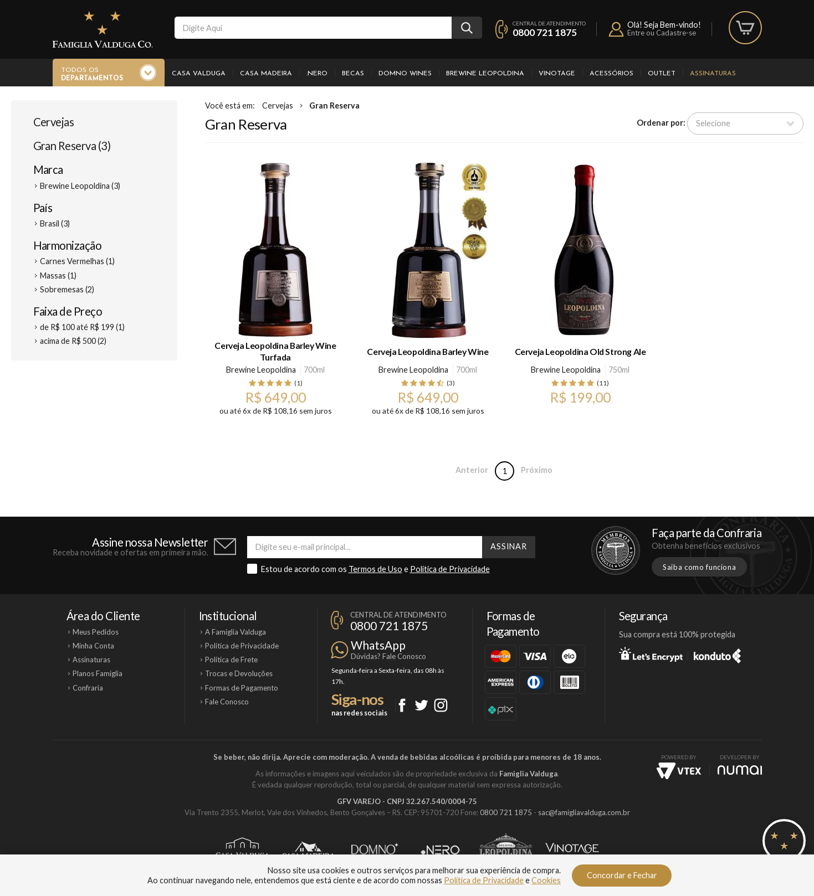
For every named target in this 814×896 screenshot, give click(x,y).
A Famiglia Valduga (235, 631)
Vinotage (557, 73)
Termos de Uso (375, 569)
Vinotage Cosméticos (572, 850)
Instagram (441, 705)
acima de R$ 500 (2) (73, 341)
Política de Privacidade (450, 569)
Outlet (661, 73)
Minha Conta (93, 645)
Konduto (717, 654)
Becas (353, 73)
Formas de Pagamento (241, 687)
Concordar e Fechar (622, 875)
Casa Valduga (199, 73)
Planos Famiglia (97, 673)
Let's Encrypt (651, 654)
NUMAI (740, 770)
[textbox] (313, 28)
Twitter (421, 705)
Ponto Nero (440, 850)
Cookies (546, 880)
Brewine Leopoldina (485, 73)
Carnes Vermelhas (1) (77, 261)
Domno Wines (405, 73)
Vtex (679, 771)
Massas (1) (58, 275)
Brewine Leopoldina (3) (80, 185)
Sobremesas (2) (67, 289)
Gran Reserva (334, 105)
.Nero (316, 73)
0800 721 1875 (545, 32)
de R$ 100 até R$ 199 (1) (82, 327)
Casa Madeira (266, 73)
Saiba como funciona (699, 567)
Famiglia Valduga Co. (102, 29)
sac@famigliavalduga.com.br (584, 812)
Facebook (402, 705)
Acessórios (611, 73)
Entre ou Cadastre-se (661, 32)
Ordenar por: (661, 122)
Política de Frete (231, 659)
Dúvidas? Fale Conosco (388, 656)
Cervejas (53, 121)
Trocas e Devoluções (239, 673)
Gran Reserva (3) (72, 145)
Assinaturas (713, 73)
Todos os (92, 75)
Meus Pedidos (96, 631)
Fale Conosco (227, 701)
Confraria (88, 687)
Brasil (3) (55, 223)
